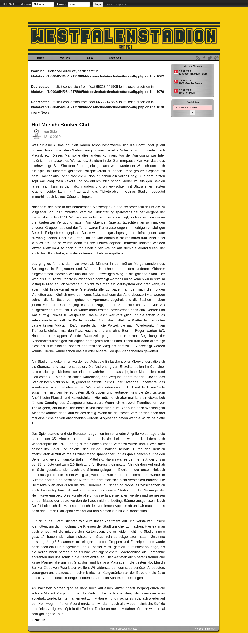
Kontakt (199, 628)
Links (90, 57)
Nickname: (25, 4)
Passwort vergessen (116, 4)
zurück (38, 620)
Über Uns (65, 57)
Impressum (210, 628)
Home (40, 57)
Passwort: (62, 4)
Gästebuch (115, 57)
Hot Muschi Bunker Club (61, 124)
